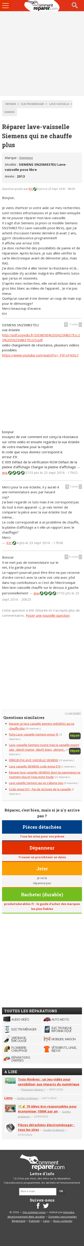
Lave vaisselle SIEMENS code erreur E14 (34, 766)
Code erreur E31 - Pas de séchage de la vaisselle (40, 789)
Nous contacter (62, 1221)
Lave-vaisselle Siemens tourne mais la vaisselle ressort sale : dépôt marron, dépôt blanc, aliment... (44, 747)
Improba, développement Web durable (41, 1214)
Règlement (18, 1221)
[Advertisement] (42, 53)
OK (61, 1191)
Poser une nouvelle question (48, 615)
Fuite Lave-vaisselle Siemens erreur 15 (33, 734)
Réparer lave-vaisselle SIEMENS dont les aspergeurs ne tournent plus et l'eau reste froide (44, 775)
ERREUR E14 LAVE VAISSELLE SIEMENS (33, 760)
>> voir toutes (73, 713)
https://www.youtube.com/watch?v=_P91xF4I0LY (40, 355)
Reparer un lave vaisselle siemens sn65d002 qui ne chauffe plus (41, 726)
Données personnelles (62, 1217)
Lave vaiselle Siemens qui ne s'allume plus (36, 783)
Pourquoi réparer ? (33, 1089)
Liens (8, 1098)
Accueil (42, 5)
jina (5, 472)
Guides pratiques (27, 1098)
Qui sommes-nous (34, 1212)
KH (31, 189)
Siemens (26, 157)
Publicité (34, 1221)
